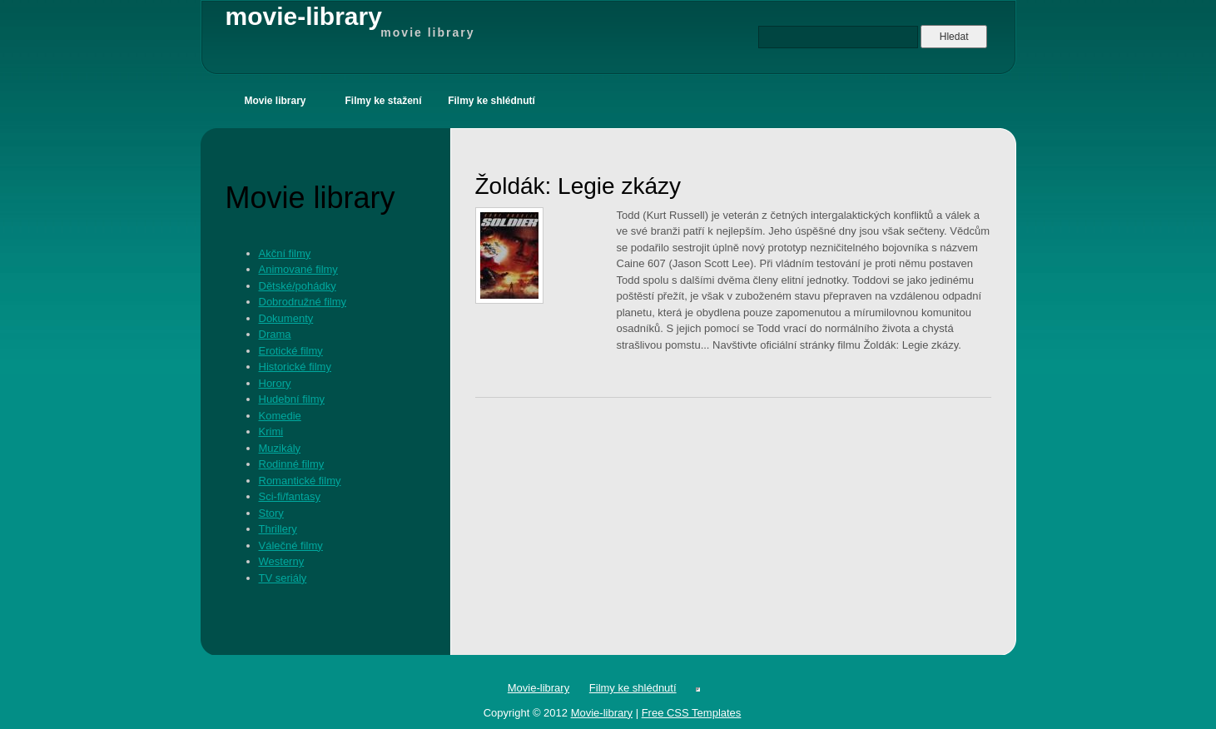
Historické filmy (295, 366)
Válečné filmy (291, 545)
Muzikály (280, 448)
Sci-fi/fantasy (289, 496)
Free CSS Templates (692, 713)
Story (271, 513)
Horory (275, 383)
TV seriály (283, 578)
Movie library (274, 101)
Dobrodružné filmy (303, 301)
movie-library (350, 21)
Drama (275, 334)
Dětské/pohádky (297, 286)
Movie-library (538, 688)
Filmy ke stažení (383, 101)
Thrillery (278, 529)
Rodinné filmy (292, 464)
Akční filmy (285, 253)
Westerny (282, 561)
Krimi (271, 431)
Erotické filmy (291, 351)
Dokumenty (286, 318)
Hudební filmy (292, 399)
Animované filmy (298, 269)
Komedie (280, 415)
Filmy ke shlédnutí (491, 101)
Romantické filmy (300, 480)
